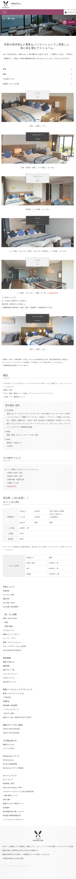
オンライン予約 (8, 595)
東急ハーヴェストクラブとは (13, 693)
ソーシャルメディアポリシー (13, 819)
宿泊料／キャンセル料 (11, 84)
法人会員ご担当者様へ (11, 607)
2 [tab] (36, 161)
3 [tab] (42, 161)
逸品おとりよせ (8, 744)
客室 (4, 69)
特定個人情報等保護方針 (12, 815)
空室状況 (6, 591)
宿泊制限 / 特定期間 (10, 705)
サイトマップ (8, 779)
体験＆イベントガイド (11, 634)
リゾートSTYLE (8, 748)
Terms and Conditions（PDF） (13, 787)
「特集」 (6, 622)
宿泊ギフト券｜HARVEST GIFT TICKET (17, 717)
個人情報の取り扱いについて (13, 811)
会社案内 (6, 807)
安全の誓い (7, 799)
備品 (4, 74)
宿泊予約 (71, 22)
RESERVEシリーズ (9, 682)
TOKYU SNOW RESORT (11, 729)
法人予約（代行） (9, 603)
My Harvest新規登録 (10, 764)
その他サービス (8, 79)
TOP (3, 19)
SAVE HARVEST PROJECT (12, 650)
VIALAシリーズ (8, 678)
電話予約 (6, 599)
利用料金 (6, 701)
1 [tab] (36, 119)
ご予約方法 (7, 697)
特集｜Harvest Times (10, 618)
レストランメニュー (10, 674)
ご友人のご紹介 (8, 713)
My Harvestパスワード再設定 (13, 768)
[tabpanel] (36, 107)
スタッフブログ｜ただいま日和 (14, 646)
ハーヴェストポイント (11, 709)
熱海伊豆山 (42, 5)
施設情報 (6, 666)
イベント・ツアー (9, 638)
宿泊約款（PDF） (9, 783)
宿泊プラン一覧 (8, 670)
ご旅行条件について (10, 795)
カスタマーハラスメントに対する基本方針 (18, 791)
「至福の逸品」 (8, 626)
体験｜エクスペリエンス (12, 642)
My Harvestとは (8, 760)
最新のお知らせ (8, 662)
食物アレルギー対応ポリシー (13, 803)
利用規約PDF (52, 293)
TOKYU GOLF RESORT (11, 733)
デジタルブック (8, 630)
